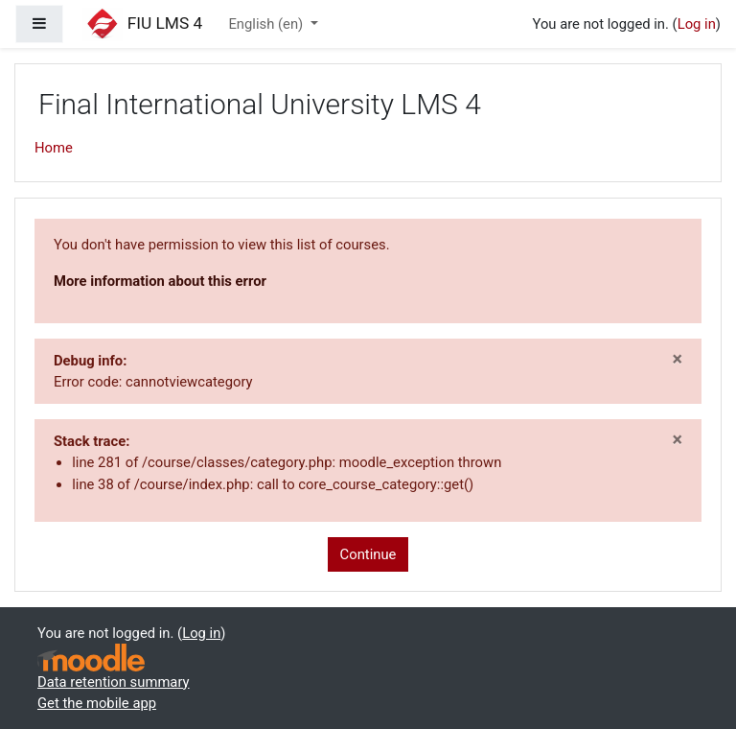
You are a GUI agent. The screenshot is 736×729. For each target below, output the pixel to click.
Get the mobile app (96, 703)
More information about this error (160, 281)
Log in (697, 24)
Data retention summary (113, 682)
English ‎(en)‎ (267, 24)
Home (53, 147)
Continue (368, 554)
